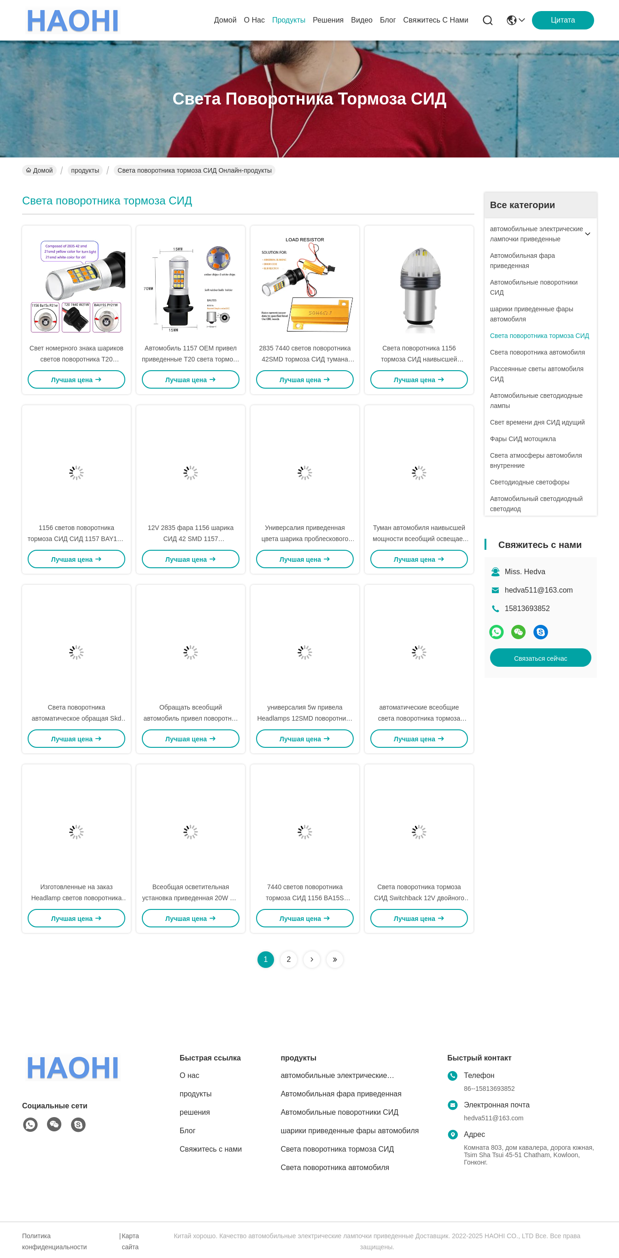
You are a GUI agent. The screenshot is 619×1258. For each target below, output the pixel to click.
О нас (254, 20)
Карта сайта (130, 1241)
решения (328, 20)
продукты (288, 20)
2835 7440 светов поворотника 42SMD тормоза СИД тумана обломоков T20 (305, 359)
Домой (225, 20)
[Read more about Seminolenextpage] (312, 959)
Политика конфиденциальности (54, 1241)
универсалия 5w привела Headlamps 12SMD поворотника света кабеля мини (304, 718)
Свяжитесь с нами (435, 20)
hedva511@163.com (539, 590)
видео (362, 20)
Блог (388, 20)
